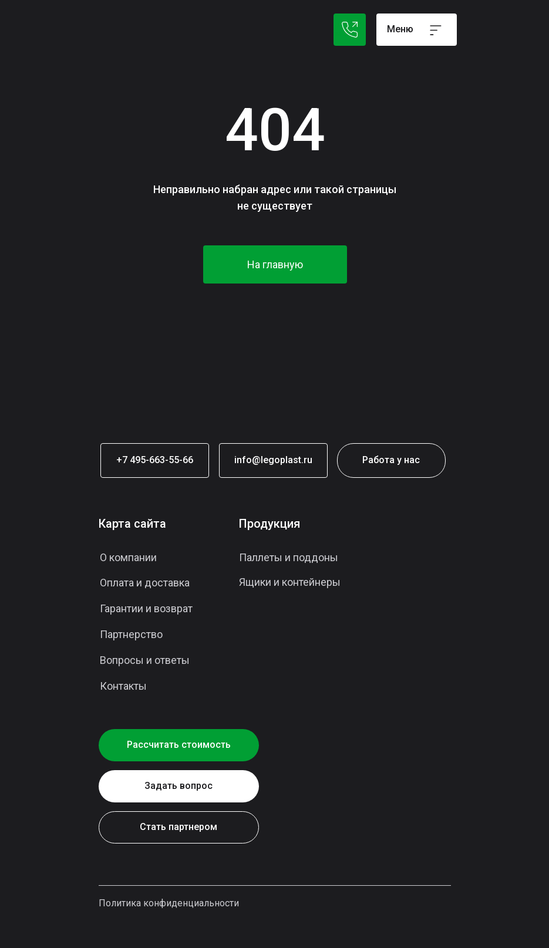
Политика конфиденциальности (169, 903)
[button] (179, 786)
